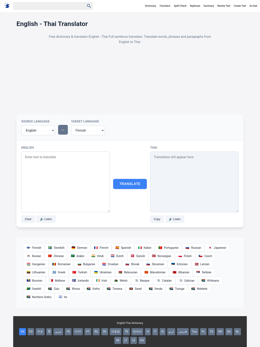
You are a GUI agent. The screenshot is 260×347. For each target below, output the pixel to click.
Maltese (57, 280)
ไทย (194, 331)
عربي (58, 331)
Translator (164, 5)
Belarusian (128, 272)
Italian (144, 247)
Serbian (203, 272)
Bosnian (34, 280)
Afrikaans (210, 280)
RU (96, 331)
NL (237, 331)
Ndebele (199, 288)
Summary (209, 5)
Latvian (202, 264)
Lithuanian (35, 272)
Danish (138, 256)
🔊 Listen (46, 219)
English (27, 147)
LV (133, 340)
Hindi (97, 256)
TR (126, 331)
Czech (205, 256)
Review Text (223, 5)
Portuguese (168, 247)
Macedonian (155, 272)
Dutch (117, 256)
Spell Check (180, 5)
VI (147, 331)
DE (104, 331)
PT (88, 331)
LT (125, 340)
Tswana (114, 288)
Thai (153, 147)
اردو (171, 331)
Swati (135, 288)
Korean (33, 256)
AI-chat (253, 5)
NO (220, 331)
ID (162, 331)
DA (229, 331)
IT (155, 331)
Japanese (217, 247)
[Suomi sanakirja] (8, 6)
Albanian (180, 272)
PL (203, 331)
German (79, 247)
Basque (142, 280)
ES (30, 331)
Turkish (79, 272)
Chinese (56, 256)
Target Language (85, 121)
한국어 (137, 331)
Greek (58, 272)
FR (68, 331)
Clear (28, 219)
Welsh (120, 280)
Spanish (123, 247)
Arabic (77, 256)
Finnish (33, 247)
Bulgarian (86, 264)
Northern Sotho (38, 297)
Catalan (164, 280)
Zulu (53, 288)
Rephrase (195, 5)
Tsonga (176, 288)
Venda (155, 288)
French (101, 247)
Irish (101, 280)
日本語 (115, 331)
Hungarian (35, 264)
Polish (185, 256)
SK (117, 340)
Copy (157, 219)
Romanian (61, 264)
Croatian (110, 264)
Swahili (33, 288)
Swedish (56, 247)
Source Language (35, 121)
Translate (130, 184)
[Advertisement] (130, 79)
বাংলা (78, 331)
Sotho (93, 288)
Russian (193, 247)
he (62, 297)
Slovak (132, 264)
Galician (187, 280)
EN (22, 331)
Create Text (240, 5)
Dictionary (150, 5)
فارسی (183, 331)
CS (211, 331)
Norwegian (161, 256)
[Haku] (45, 6)
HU (142, 340)
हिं (49, 331)
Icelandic (80, 280)
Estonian (179, 264)
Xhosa (73, 288)
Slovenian (155, 264)
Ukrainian (103, 272)
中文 (40, 331)
